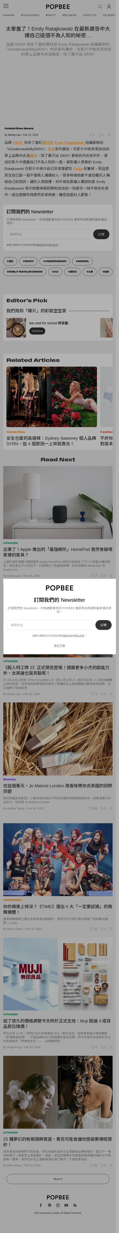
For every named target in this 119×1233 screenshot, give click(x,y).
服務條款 (67, 635)
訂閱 (103, 625)
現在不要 (59, 645)
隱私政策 (79, 635)
